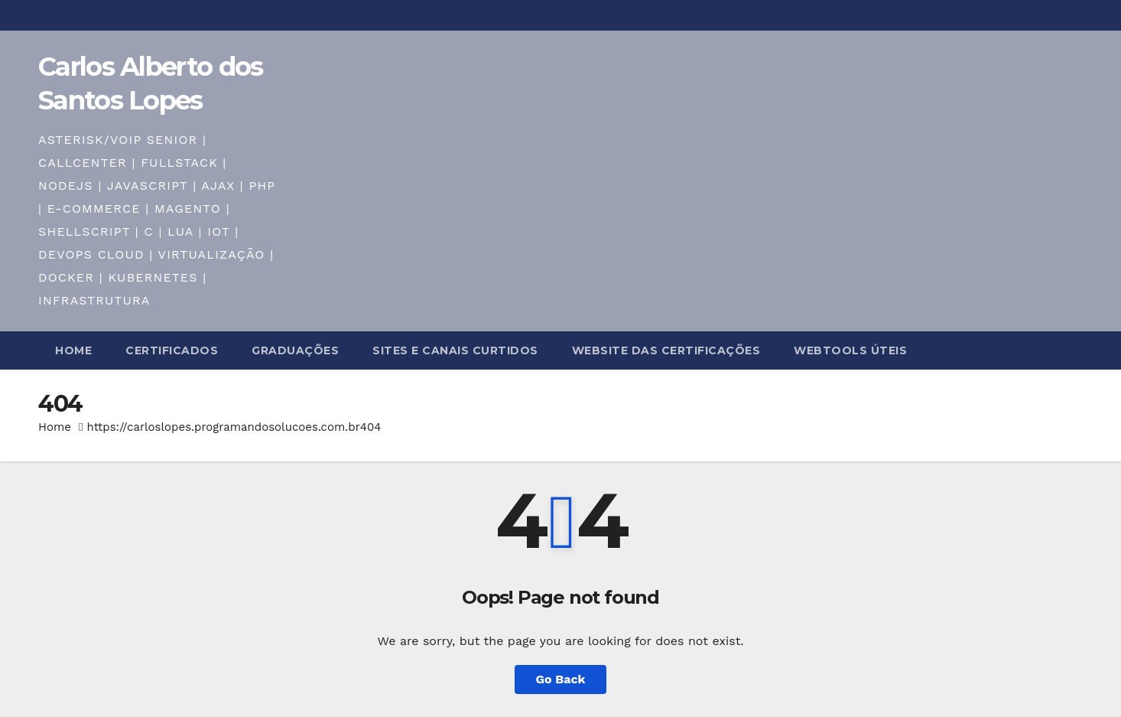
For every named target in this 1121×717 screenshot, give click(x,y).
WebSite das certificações (666, 350)
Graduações (295, 350)
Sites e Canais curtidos (455, 350)
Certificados (171, 350)
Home (73, 350)
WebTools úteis (850, 350)
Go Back (561, 679)
